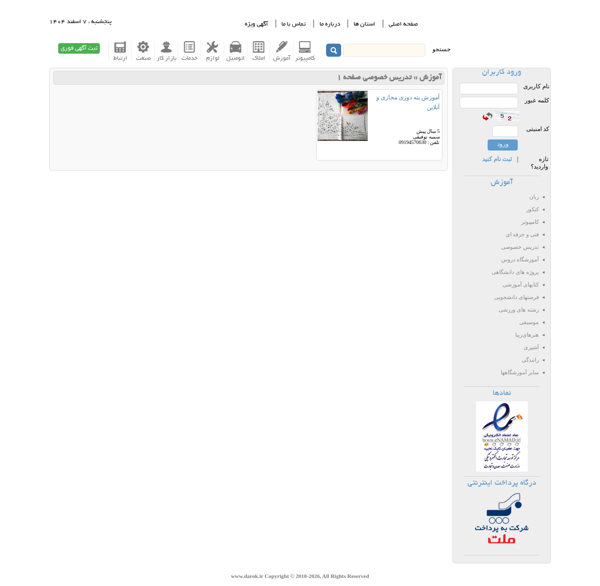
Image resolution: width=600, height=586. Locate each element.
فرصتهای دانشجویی (516, 297)
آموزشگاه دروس (520, 259)
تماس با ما (293, 24)
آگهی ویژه (256, 24)
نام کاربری (536, 86)
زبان (534, 197)
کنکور (532, 209)
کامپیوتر (530, 222)
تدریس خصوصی (520, 247)
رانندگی (530, 360)
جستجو (441, 49)
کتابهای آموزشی (521, 284)
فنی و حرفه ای (522, 234)
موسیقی (529, 322)
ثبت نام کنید (497, 159)
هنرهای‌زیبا (527, 335)
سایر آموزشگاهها (520, 372)
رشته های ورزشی (518, 310)
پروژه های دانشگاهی (515, 272)
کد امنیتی (537, 128)
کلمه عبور (537, 100)
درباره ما (330, 24)
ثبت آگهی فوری (79, 48)
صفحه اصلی (403, 24)
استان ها (364, 24)
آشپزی (531, 347)
